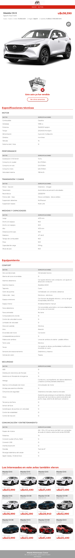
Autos (40, 7)
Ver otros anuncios (37, 99)
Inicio (34, 7)
